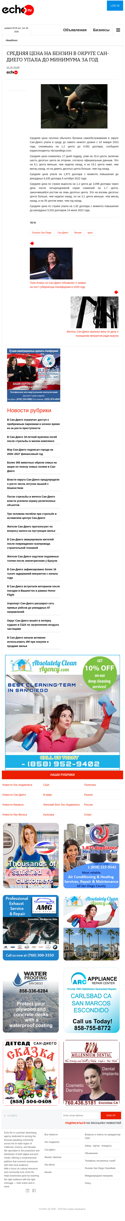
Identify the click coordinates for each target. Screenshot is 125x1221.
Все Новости (50, 1134)
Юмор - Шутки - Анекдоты (98, 1146)
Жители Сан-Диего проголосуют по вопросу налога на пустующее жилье (31, 528)
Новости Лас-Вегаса (14, 814)
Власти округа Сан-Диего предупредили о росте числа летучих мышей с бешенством (33, 483)
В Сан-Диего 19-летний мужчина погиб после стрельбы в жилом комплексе (32, 439)
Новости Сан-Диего (14, 794)
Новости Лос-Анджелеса (17, 784)
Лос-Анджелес (51, 1142)
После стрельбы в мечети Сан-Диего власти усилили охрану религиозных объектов (31, 501)
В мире (47, 794)
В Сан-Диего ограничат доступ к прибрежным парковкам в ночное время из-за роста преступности (33, 424)
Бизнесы (101, 30)
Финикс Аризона (52, 1157)
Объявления (75, 30)
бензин (78, 232)
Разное (88, 794)
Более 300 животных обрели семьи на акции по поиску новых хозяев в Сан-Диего (32, 466)
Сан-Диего (62, 232)
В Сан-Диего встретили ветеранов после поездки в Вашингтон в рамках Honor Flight (33, 590)
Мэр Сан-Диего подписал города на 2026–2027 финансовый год (30, 451)
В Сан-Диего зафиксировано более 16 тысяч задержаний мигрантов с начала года (32, 573)
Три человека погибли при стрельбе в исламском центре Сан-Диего (32, 515)
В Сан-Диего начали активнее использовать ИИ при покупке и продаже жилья (28, 642)
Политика (90, 784)
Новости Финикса (13, 804)
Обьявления (91, 1153)
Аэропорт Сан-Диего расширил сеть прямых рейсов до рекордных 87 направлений (30, 607)
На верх (12, 1115)
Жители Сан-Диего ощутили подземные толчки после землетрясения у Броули (33, 558)
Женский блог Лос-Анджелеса (61, 804)
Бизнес (48, 1172)
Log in (115, 5)
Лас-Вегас (49, 1164)
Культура (48, 814)
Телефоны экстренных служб (100, 1160)
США (46, 784)
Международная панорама (99, 1175)
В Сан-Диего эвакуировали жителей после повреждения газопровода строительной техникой (30, 543)
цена (90, 232)
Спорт (87, 814)
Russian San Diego (41, 232)
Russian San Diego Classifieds (100, 1168)
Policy (88, 1183)
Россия (88, 804)
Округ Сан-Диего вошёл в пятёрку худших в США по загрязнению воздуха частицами (33, 625)
